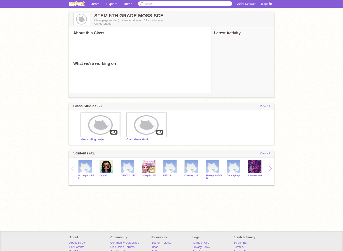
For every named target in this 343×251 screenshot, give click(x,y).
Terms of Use (200, 242)
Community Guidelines (124, 242)
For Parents (76, 247)
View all (265, 106)
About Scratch (78, 242)
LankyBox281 (149, 175)
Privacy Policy (201, 247)
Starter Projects (161, 242)
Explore (111, 4)
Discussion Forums (122, 247)
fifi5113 (167, 175)
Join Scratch (247, 3)
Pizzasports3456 (86, 176)
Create (95, 4)
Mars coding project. (93, 139)
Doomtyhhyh (233, 175)
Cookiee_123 (191, 175)
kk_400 (103, 175)
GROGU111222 (128, 175)
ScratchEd (240, 242)
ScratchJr (239, 247)
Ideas (128, 4)
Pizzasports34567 (214, 176)
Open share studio (137, 139)
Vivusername (255, 175)
